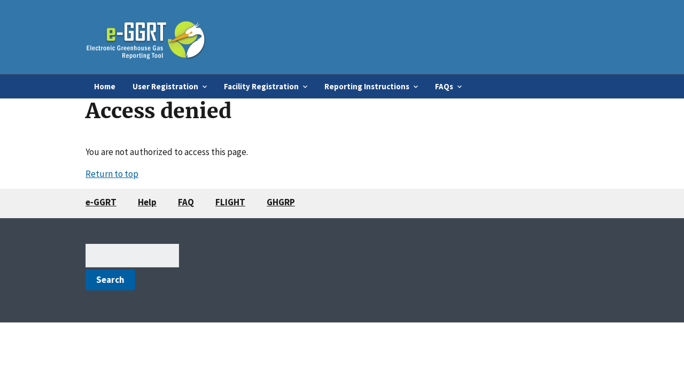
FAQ (186, 202)
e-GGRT (101, 202)
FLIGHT (230, 202)
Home (104, 86)
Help (147, 202)
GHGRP (281, 202)
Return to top (112, 174)
